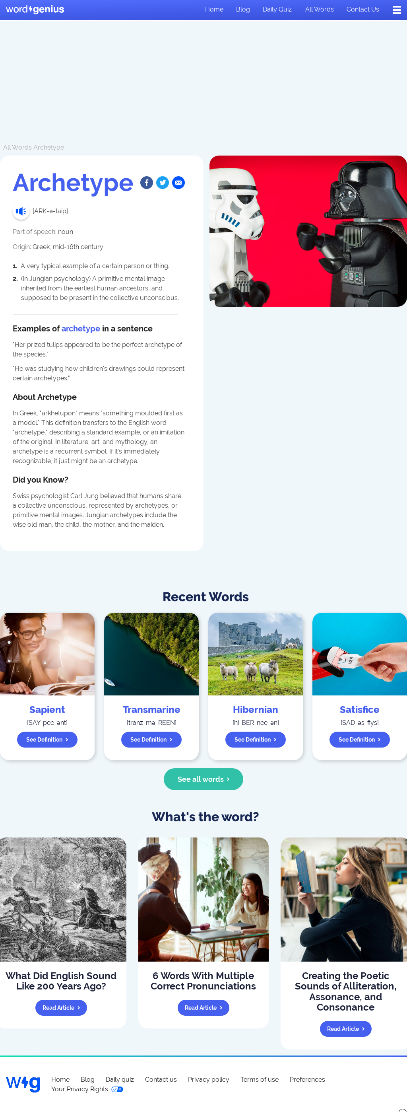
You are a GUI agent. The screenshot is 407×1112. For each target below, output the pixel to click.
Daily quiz (277, 9)
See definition (47, 739)
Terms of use (259, 1079)
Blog (243, 9)
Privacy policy (208, 1079)
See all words (204, 779)
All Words (17, 147)
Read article (61, 1008)
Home (214, 9)
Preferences (307, 1079)
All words (319, 9)
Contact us (363, 9)
